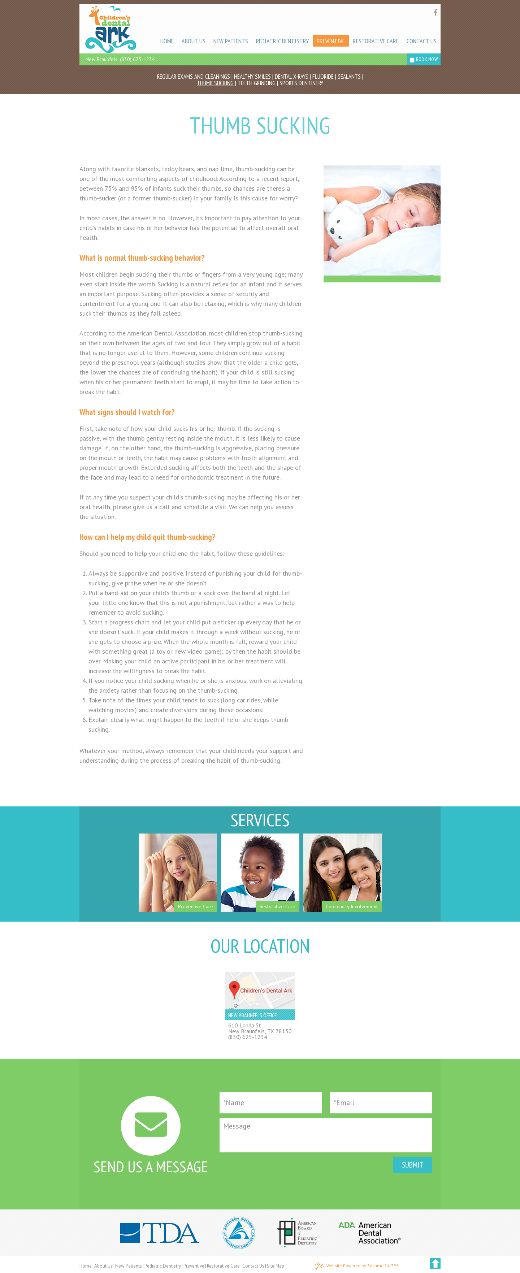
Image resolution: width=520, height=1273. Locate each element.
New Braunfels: (102, 59)
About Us (103, 1266)
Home (85, 1266)
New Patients (128, 1266)
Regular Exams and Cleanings (193, 76)
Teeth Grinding (257, 83)
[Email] (381, 1102)
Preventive (193, 1266)
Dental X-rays (291, 76)
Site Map (275, 1266)
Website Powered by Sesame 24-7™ (356, 1266)
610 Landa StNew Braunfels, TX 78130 (260, 1028)
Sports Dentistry (301, 83)
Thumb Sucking (215, 83)
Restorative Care (223, 1266)
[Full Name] (271, 1102)
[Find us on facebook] (435, 12)
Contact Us (253, 1266)
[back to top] (435, 1263)
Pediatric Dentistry (162, 1266)
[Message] (326, 1135)
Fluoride (323, 76)
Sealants (349, 76)
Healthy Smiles (252, 76)
